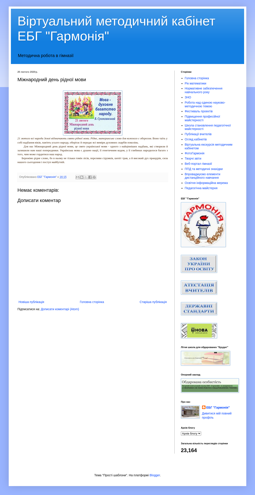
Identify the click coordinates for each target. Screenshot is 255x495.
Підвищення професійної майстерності (202, 118)
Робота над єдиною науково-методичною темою (205, 104)
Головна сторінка (92, 302)
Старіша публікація (153, 302)
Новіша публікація (31, 302)
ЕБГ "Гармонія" (218, 407)
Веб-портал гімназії (198, 163)
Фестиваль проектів (199, 111)
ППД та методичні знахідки (204, 169)
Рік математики (195, 83)
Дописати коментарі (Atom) (60, 309)
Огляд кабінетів (196, 139)
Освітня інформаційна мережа (206, 183)
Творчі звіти (193, 158)
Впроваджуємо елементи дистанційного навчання (202, 176)
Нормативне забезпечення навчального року (204, 90)
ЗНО (188, 97)
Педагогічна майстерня (201, 188)
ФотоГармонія (194, 153)
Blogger (155, 475)
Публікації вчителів (198, 134)
